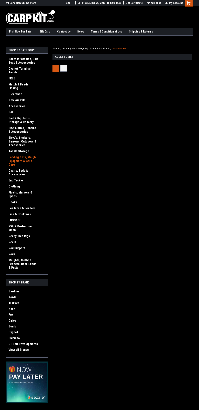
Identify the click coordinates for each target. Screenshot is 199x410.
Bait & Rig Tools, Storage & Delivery (21, 120)
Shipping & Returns (141, 31)
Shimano (14, 338)
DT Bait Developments (23, 344)
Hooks (13, 202)
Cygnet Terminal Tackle (20, 70)
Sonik (12, 326)
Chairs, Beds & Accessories (18, 172)
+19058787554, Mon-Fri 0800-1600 (99, 2)
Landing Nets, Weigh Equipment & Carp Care (22, 160)
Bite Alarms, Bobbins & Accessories (22, 130)
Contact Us (64, 31)
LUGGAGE (15, 220)
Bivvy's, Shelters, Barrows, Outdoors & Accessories (22, 141)
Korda (12, 297)
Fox (11, 315)
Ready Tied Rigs (19, 236)
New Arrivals (17, 100)
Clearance (15, 94)
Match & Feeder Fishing (19, 86)
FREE (12, 78)
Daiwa (12, 320)
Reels (12, 242)
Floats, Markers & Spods (20, 194)
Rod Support (17, 248)
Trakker (14, 303)
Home (55, 48)
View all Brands (19, 350)
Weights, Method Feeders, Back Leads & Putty (22, 263)
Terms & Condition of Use (106, 31)
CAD (69, 2)
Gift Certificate (134, 2)
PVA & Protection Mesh (20, 228)
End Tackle (16, 180)
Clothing (14, 186)
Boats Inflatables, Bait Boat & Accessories (23, 60)
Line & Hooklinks (20, 214)
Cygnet (13, 332)
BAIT (12, 112)
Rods (12, 254)
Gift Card (44, 31)
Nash (12, 309)
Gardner (14, 291)
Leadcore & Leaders (22, 208)
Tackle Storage (19, 151)
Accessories (17, 106)
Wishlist (154, 2)
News (80, 31)
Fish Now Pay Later (21, 31)
